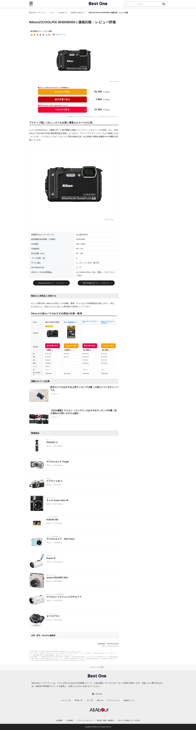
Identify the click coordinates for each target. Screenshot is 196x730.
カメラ (52, 13)
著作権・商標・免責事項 (105, 720)
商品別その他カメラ (78, 13)
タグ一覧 (90, 700)
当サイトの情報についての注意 (129, 720)
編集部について (129, 700)
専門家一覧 (78, 700)
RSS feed (98, 694)
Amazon (116, 81)
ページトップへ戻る (97, 667)
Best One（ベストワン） (37, 13)
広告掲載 (70, 720)
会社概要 (59, 720)
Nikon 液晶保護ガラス (70, 322)
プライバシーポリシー (85, 720)
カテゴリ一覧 (65, 700)
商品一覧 (100, 700)
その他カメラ (62, 13)
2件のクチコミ (60, 34)
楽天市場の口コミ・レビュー (96, 283)
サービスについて (113, 700)
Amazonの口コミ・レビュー (51, 283)
